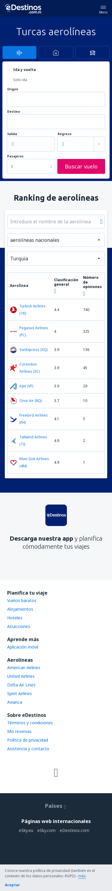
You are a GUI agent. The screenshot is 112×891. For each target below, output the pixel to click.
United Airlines (21, 676)
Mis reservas (19, 731)
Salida (12, 134)
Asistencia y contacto (28, 748)
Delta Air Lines (21, 685)
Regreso (64, 134)
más (82, 875)
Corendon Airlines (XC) (25, 368)
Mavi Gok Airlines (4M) (29, 462)
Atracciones (18, 626)
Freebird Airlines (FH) (29, 419)
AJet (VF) (21, 386)
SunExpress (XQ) (28, 349)
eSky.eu (26, 830)
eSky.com (46, 830)
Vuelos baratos (21, 600)
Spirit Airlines (19, 693)
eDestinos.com (74, 830)
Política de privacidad (27, 740)
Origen (12, 89)
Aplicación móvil (22, 647)
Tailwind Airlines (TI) (28, 440)
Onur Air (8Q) (26, 400)
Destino (13, 112)
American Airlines (23, 667)
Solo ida (20, 79)
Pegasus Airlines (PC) (29, 331)
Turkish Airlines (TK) (28, 310)
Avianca (14, 702)
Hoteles (14, 618)
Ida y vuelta (24, 69)
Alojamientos (20, 609)
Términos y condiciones (30, 723)
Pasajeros (15, 156)
